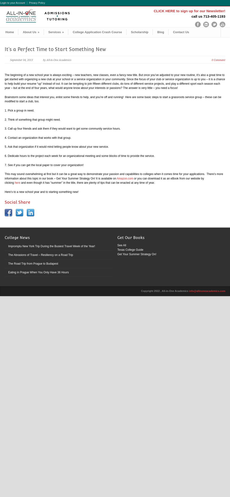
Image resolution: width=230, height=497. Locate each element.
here (17, 182)
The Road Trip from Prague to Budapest (33, 263)
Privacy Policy (37, 3)
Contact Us (181, 32)
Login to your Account (12, 3)
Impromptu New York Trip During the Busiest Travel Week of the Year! (51, 246)
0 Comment (218, 60)
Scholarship (139, 32)
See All (121, 245)
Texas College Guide (130, 249)
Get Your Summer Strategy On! (136, 254)
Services (56, 32)
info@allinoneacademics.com (207, 291)
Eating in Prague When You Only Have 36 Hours (38, 272)
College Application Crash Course (97, 32)
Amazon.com (125, 178)
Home (9, 32)
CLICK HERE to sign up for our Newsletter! (189, 11)
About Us (31, 32)
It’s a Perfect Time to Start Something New (55, 49)
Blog (160, 32)
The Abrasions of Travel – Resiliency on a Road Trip (40, 255)
